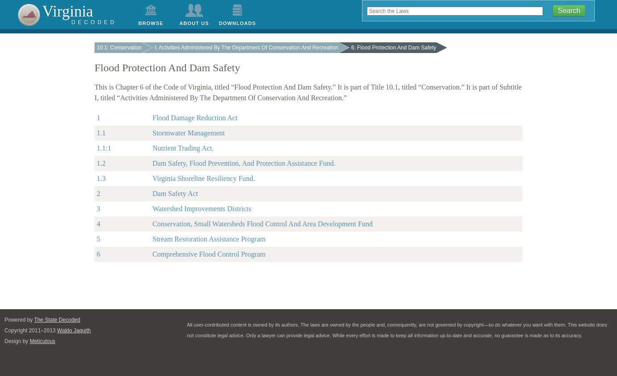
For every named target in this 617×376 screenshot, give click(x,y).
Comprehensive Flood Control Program (209, 254)
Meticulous (42, 341)
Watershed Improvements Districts (201, 209)
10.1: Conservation (119, 48)
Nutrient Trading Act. (183, 148)
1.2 (101, 163)
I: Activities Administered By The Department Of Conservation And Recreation (246, 48)
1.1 (101, 133)
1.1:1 (104, 148)
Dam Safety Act (175, 193)
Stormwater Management (188, 133)
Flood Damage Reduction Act (195, 118)
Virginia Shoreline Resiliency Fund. (203, 178)
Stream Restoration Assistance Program (209, 239)
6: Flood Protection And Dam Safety (393, 48)
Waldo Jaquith (74, 330)
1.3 (101, 178)
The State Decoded (57, 320)
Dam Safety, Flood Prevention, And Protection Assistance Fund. (243, 163)
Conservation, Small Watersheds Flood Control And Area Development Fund (262, 224)
